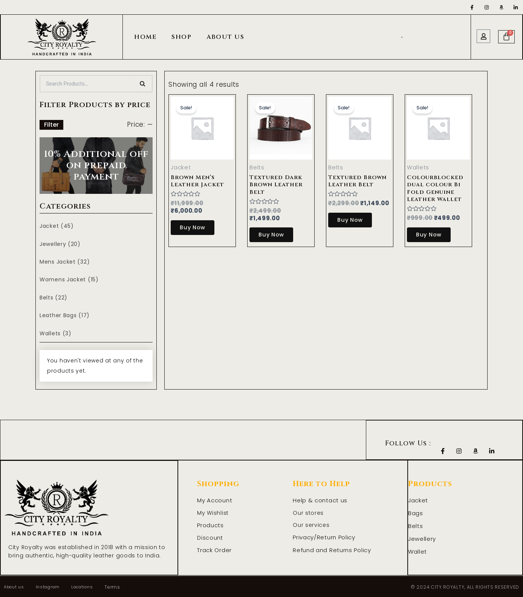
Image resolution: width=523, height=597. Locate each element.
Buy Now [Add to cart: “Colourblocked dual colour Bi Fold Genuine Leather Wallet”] (432, 233)
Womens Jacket (69, 279)
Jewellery (60, 244)
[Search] (142, 84)
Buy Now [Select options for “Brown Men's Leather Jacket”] (196, 227)
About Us (225, 37)
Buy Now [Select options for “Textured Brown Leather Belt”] (353, 220)
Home (145, 37)
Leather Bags (65, 315)
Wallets (56, 333)
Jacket (57, 226)
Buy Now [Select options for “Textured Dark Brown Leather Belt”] (274, 234)
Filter (51, 124)
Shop (181, 37)
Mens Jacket (65, 262)
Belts (53, 297)
